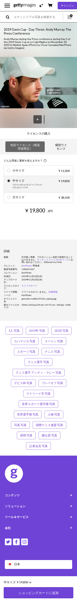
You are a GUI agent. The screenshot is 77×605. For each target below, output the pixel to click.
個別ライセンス (61, 146)
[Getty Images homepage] (25, 5)
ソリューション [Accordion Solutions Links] (38, 506)
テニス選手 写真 (38, 362)
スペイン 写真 (54, 341)
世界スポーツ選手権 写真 (38, 404)
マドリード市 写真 (38, 393)
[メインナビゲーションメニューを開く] (7, 5)
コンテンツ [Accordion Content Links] (38, 495)
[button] (38, 83)
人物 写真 (54, 414)
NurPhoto (26, 265)
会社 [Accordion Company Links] (38, 528)
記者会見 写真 (38, 446)
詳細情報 (53, 291)
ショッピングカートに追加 (39, 595)
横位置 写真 (49, 435)
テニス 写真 (52, 351)
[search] (9, 16)
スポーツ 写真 (26, 351)
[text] (37, 17)
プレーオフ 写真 (52, 383)
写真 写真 (20, 425)
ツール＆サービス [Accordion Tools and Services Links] (38, 517)
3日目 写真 (61, 330)
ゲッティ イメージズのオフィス (53, 259)
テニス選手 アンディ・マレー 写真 (38, 372)
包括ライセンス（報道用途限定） (25, 146)
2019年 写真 (37, 330)
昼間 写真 (26, 435)
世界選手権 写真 (27, 414)
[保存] (37, 119)
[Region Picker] (38, 564)
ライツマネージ (29, 285)
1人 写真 (14, 330)
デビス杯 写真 (23, 383)
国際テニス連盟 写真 (49, 425)
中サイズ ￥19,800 (17, 585)
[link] (35, 291)
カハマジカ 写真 (24, 341)
